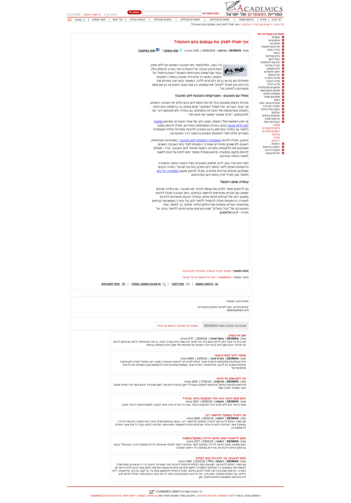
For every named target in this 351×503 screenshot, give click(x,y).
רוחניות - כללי (216, 461)
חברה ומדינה (272, 65)
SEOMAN (235, 50)
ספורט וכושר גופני (269, 103)
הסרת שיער (217, 358)
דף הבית (277, 19)
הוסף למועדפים (110, 284)
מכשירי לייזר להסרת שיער (230, 355)
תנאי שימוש (98, 19)
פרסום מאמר (246, 19)
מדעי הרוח (274, 84)
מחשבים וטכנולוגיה (269, 87)
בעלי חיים (274, 59)
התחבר (87, 14)
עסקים (276, 112)
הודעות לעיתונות (270, 62)
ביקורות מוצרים (271, 128)
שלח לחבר (177, 284)
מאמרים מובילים (190, 19)
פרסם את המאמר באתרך (146, 284)
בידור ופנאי (273, 49)
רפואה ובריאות (271, 146)
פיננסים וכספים (271, 115)
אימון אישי (274, 40)
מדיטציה (219, 381)
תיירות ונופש (273, 153)
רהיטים (276, 140)
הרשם (97, 14)
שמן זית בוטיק (237, 335)
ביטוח (276, 52)
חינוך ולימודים (272, 71)
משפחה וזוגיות (271, 93)
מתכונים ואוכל (272, 96)
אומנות (276, 37)
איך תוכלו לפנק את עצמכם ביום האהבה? (215, 24)
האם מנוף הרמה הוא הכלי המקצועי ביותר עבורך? (214, 398)
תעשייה (219, 401)
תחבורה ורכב (272, 150)
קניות (277, 137)
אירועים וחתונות (271, 46)
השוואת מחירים (271, 131)
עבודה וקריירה (271, 106)
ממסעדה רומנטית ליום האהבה (200, 140)
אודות (263, 19)
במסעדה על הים (168, 171)
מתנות (227, 271)
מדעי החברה (272, 78)
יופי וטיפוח (274, 74)
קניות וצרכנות (262, 24)
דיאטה (220, 418)
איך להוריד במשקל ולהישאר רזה (225, 415)
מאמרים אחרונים (219, 19)
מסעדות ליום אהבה (193, 271)
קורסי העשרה (214, 271)
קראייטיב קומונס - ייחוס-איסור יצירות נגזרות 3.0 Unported (123, 495)
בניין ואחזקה (272, 56)
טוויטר (78, 19)
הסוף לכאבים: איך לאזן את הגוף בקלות (221, 458)
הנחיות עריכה (137, 19)
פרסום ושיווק (272, 118)
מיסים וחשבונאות (270, 90)
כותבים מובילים (162, 19)
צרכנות (246, 24)
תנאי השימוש (225, 495)
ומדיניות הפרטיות (207, 495)
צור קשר (117, 19)
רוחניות (276, 143)
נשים (277, 99)
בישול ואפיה (217, 338)
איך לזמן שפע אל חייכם (231, 378)
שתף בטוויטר (170, 50)
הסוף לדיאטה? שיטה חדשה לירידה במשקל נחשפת (214, 438)
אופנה (276, 125)
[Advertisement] (202, 30)
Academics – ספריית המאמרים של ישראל (206, 277)
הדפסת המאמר (204, 284)
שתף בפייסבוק (146, 50)
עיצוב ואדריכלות (270, 109)
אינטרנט (275, 43)
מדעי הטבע (273, 81)
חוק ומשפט (273, 68)
